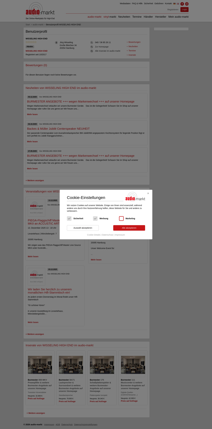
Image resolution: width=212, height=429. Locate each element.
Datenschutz (107, 235)
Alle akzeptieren (129, 228)
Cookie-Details (93, 235)
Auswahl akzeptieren (82, 228)
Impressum (120, 235)
